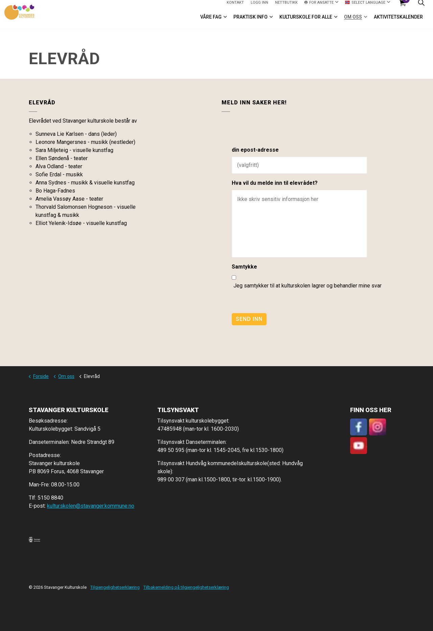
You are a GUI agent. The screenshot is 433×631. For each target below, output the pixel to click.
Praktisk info (250, 21)
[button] (34, 539)
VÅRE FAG (211, 21)
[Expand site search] (421, 7)
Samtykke (244, 266)
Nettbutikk (286, 7)
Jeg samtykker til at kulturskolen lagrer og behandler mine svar (307, 285)
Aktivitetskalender (398, 21)
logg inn (259, 7)
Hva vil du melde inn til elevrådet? (275, 183)
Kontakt (235, 7)
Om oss (353, 21)
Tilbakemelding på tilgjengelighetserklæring (186, 587)
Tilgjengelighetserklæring (115, 587)
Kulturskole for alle (305, 21)
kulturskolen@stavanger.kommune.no (90, 506)
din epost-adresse (255, 150)
